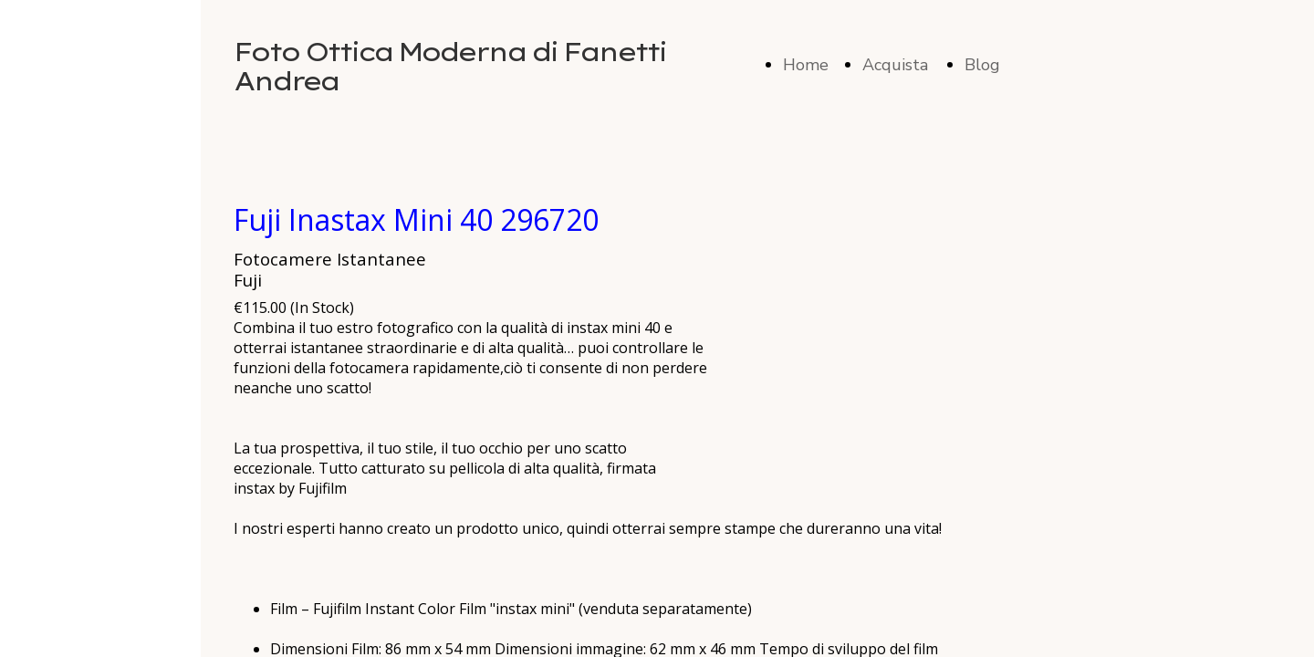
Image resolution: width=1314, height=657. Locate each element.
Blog (982, 65)
